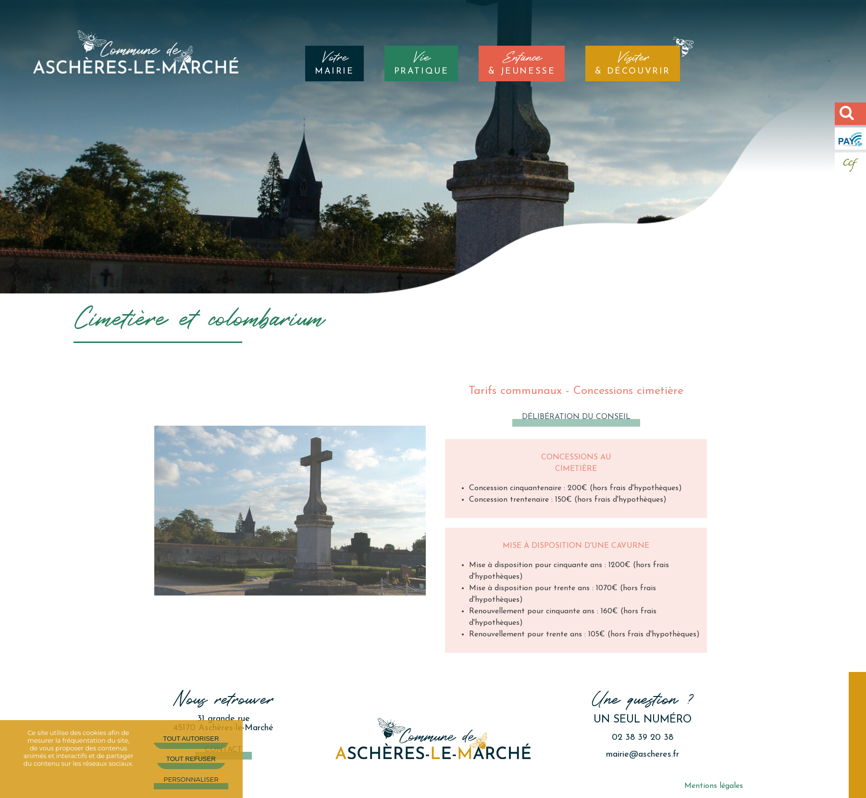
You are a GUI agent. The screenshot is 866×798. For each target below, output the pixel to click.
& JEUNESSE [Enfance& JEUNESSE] (521, 63)
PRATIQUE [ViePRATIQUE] (421, 63)
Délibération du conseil (576, 417)
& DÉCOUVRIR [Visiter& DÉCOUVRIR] (632, 63)
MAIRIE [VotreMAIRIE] (334, 63)
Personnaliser (190, 779)
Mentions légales (713, 786)
